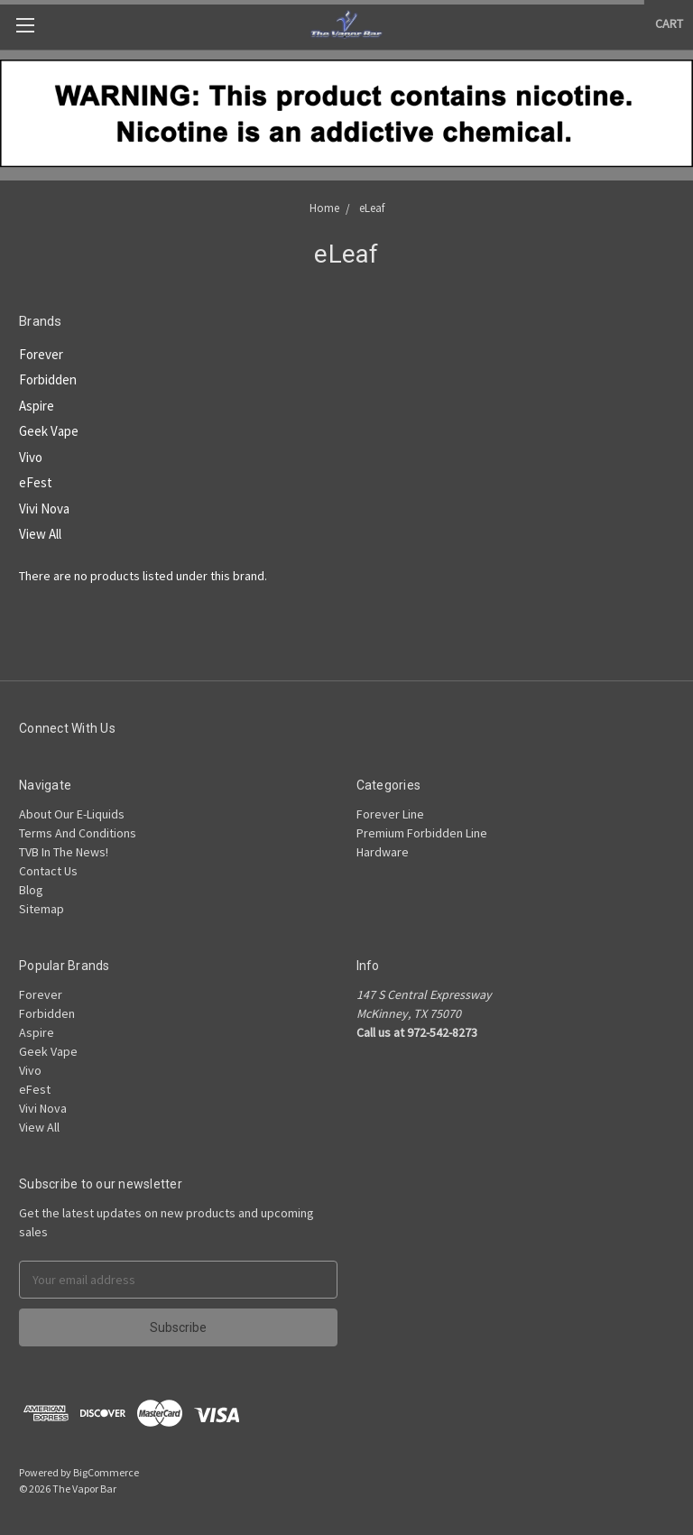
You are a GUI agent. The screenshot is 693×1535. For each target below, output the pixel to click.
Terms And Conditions (77, 833)
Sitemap (41, 909)
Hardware (382, 852)
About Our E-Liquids (72, 814)
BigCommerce (106, 1472)
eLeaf (371, 208)
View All (40, 533)
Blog (31, 890)
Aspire (36, 405)
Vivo (30, 457)
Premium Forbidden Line (421, 833)
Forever (41, 354)
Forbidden (48, 379)
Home (324, 208)
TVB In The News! (63, 852)
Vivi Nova (44, 508)
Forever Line (390, 814)
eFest (35, 482)
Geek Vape (49, 430)
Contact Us (48, 871)
